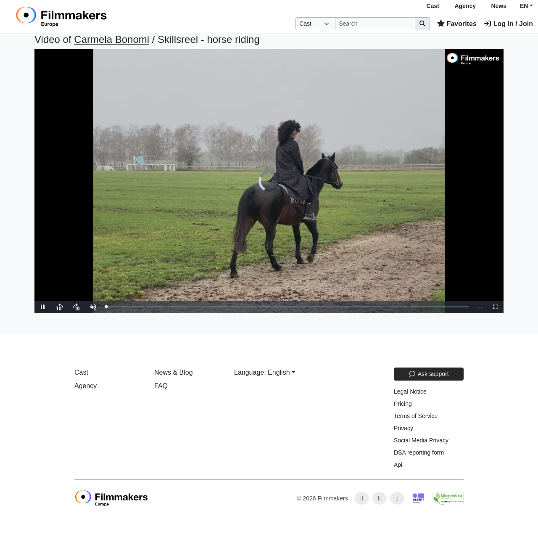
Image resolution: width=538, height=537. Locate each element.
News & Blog (173, 372)
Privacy (403, 428)
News (498, 6)
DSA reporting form (419, 452)
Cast (433, 6)
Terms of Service (416, 416)
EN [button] (524, 6)
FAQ (161, 385)
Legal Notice (410, 391)
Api (398, 464)
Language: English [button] (262, 372)
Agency (465, 6)
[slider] (287, 306)
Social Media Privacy (421, 440)
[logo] (82, 17)
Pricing (403, 403)
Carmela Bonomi (111, 39)
